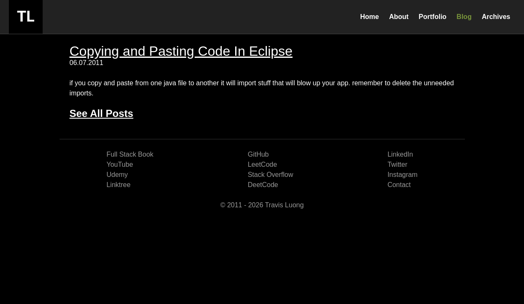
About (398, 16)
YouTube (119, 164)
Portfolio (433, 16)
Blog (464, 16)
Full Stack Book (129, 154)
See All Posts (101, 113)
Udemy (117, 174)
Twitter (397, 164)
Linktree (118, 184)
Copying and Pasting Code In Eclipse (181, 51)
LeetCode (262, 164)
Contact (399, 184)
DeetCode (263, 184)
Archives (496, 16)
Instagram (403, 174)
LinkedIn (400, 154)
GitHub (258, 154)
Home (369, 16)
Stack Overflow (270, 174)
